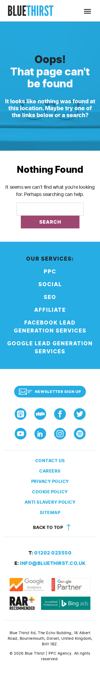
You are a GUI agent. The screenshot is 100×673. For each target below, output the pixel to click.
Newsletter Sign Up (50, 391)
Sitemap (50, 512)
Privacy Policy (50, 481)
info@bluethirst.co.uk (50, 563)
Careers (50, 471)
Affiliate (50, 310)
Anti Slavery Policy (50, 502)
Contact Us (50, 460)
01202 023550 (50, 553)
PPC (50, 272)
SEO (50, 297)
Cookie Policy (50, 492)
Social (50, 284)
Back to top (53, 527)
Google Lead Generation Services (50, 347)
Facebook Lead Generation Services (50, 327)
